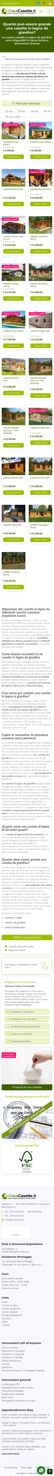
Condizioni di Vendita (12, 1346)
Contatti (6, 1313)
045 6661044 (17, 1215)
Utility (5, 1310)
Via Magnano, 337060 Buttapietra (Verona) (15, 1239)
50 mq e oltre (12, 116)
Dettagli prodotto (13, 157)
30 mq (21, 111)
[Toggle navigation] (41, 11)
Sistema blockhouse (11, 1349)
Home (4, 56)
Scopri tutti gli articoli (10, 1442)
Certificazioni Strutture (13, 1382)
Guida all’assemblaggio (13, 1379)
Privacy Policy (10, 1456)
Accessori (6, 1307)
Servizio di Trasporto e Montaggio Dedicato (23, 1359)
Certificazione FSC (11, 1372)
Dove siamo (7, 1386)
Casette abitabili (10, 1300)
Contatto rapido (10, 3)
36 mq (34, 111)
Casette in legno (10, 1293)
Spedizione (7, 1355)
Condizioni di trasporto (13, 1342)
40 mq (47, 111)
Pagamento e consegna (13, 1339)
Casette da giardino (11, 1297)
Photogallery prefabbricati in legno (19, 1389)
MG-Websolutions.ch (28, 1471)
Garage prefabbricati (12, 1303)
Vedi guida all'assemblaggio (19, 1249)
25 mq (8, 111)
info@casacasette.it (14, 1219)
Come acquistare (10, 1336)
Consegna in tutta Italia (27, 1461)
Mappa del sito (42, 1456)
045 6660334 (17, 1211)
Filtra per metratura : (27, 103)
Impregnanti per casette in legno (18, 1376)
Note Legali (26, 1456)
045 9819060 (34, 1211)
